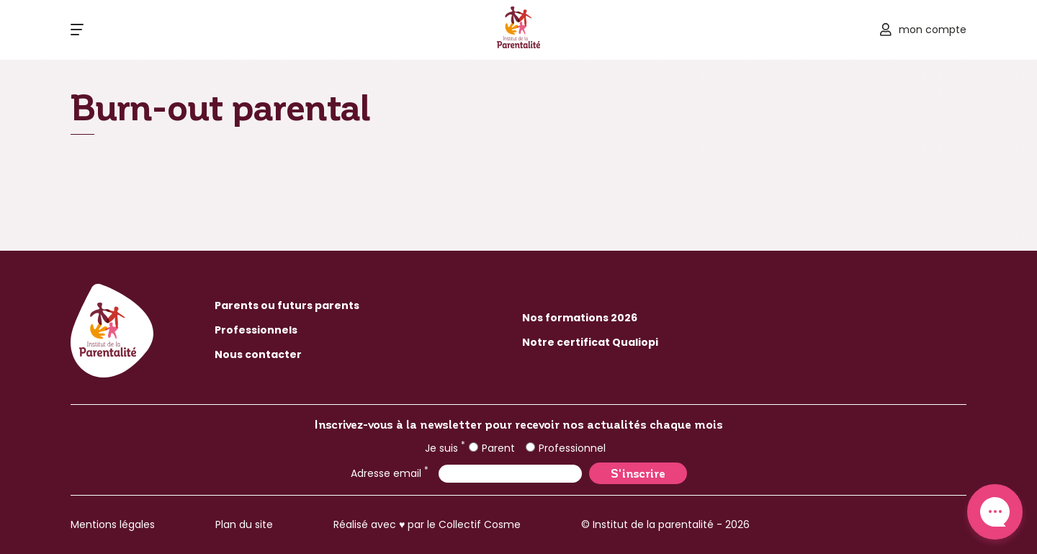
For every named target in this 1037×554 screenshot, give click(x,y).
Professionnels (256, 330)
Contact (995, 512)
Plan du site (244, 524)
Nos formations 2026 (579, 317)
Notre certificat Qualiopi (590, 342)
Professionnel (566, 448)
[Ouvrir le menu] (77, 29)
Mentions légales (113, 524)
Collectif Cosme (480, 524)
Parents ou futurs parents (287, 305)
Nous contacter (258, 354)
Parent (492, 448)
